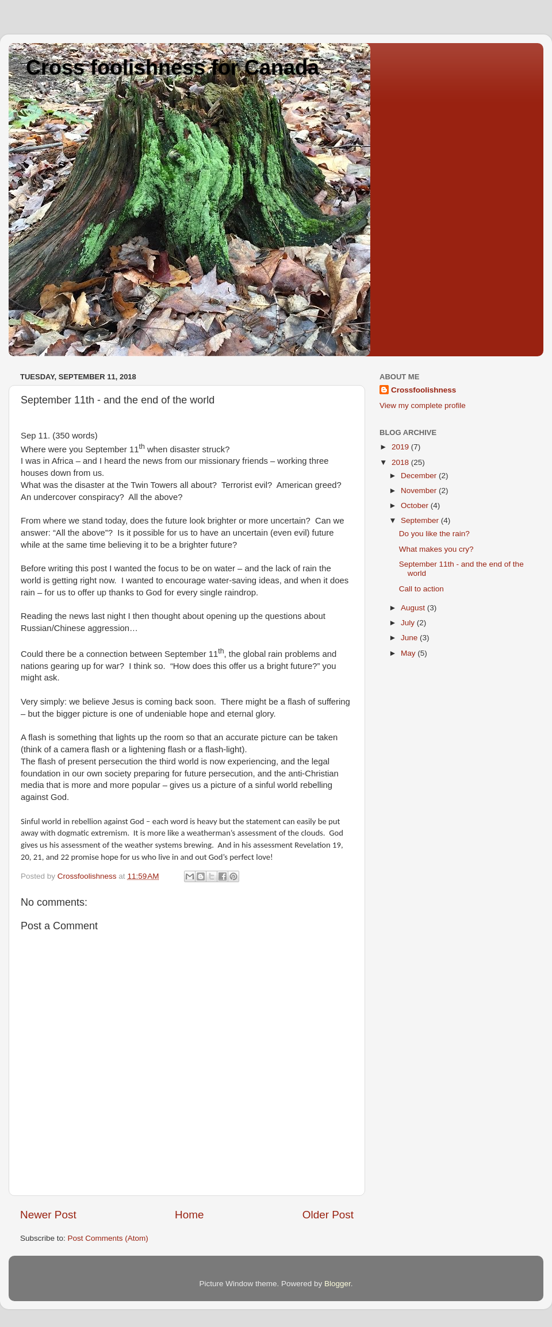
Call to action (421, 588)
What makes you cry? (436, 549)
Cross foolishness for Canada (172, 67)
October (416, 505)
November (420, 490)
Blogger (337, 1283)
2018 (401, 462)
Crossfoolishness (423, 390)
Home (189, 1215)
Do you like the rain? (434, 533)
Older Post (328, 1215)
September (421, 520)
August (414, 607)
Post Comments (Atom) (108, 1238)
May (409, 653)
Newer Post (48, 1215)
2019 (401, 447)
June (410, 637)
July (409, 622)
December (420, 475)
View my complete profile (422, 405)
